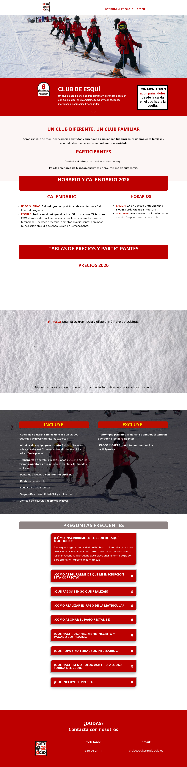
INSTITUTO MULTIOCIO (117, 9)
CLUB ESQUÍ (138, 9)
